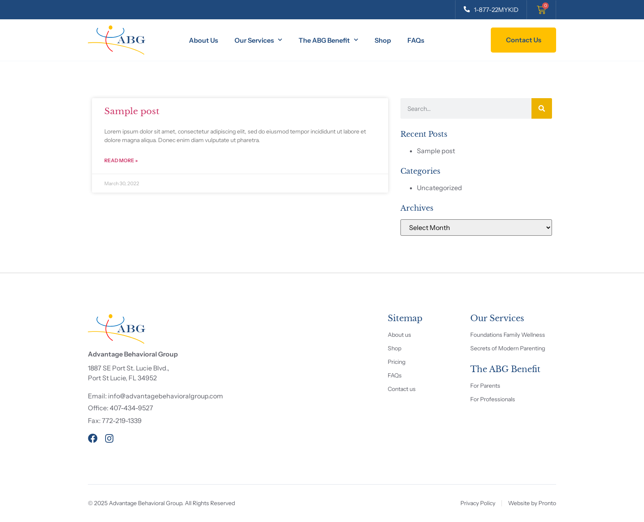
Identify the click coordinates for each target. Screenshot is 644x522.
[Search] (541, 108)
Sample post (131, 111)
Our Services (258, 40)
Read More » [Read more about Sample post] (121, 160)
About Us (203, 40)
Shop (383, 40)
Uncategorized (439, 188)
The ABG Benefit (328, 40)
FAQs (415, 40)
